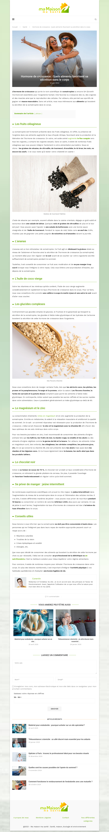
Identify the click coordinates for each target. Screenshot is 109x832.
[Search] (95, 19)
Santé (25, 27)
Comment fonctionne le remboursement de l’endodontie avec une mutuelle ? (60, 781)
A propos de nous (21, 818)
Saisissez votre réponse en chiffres (29, 693)
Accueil (15, 27)
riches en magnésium (46, 416)
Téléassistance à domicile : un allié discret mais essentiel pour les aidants (59, 739)
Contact (65, 818)
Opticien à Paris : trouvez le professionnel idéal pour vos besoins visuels (59, 753)
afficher (38, 113)
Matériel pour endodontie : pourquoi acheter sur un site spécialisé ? (57, 725)
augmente (79, 138)
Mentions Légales (43, 818)
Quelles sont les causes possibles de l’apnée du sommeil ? (53, 767)
